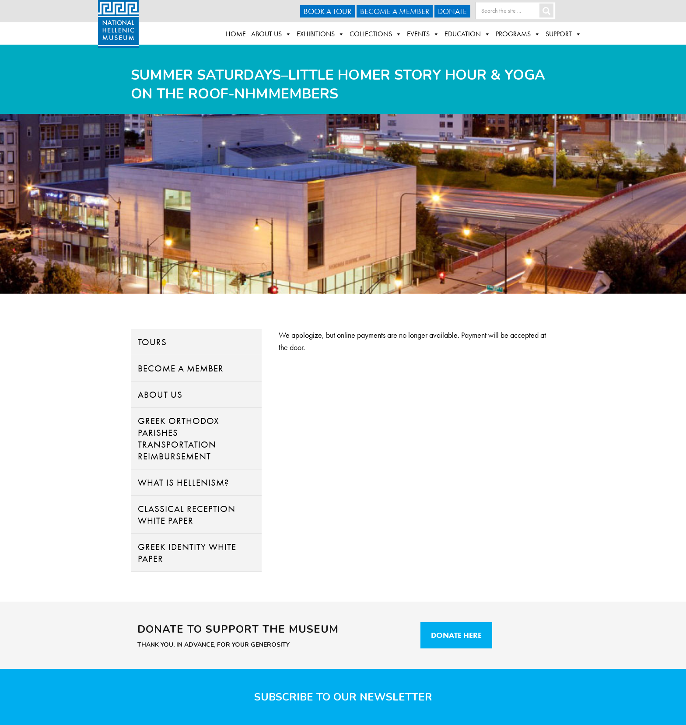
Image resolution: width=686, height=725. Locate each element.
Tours (152, 342)
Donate (452, 11)
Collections (376, 34)
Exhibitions (320, 34)
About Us (271, 34)
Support (563, 34)
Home (236, 34)
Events (423, 34)
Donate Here (456, 635)
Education (467, 34)
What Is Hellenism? (183, 482)
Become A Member (394, 11)
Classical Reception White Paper (186, 514)
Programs (518, 34)
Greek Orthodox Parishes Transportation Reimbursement (178, 438)
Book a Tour (327, 11)
